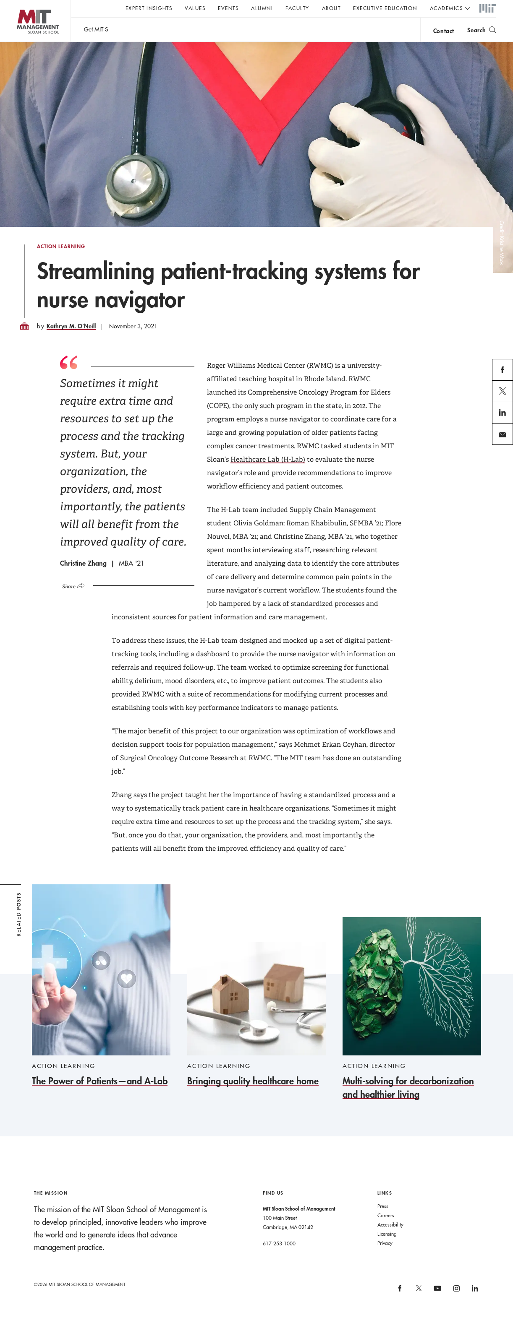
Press (382, 1222)
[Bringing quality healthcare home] (256, 1031)
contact (443, 31)
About (331, 8)
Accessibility (390, 1241)
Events (228, 8)
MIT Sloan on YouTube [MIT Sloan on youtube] (436, 1309)
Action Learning (61, 263)
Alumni (262, 8)
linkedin (502, 439)
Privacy (385, 1259)
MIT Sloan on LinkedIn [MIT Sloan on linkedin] (474, 1308)
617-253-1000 (279, 1260)
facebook (502, 396)
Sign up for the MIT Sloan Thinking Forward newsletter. (284, 30)
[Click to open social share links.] (76, 601)
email (500, 461)
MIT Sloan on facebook (400, 1308)
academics (446, 8)
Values (195, 8)
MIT (487, 9)
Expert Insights (149, 8)
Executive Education (385, 8)
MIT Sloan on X (418, 1308)
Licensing (387, 1250)
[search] (481, 30)
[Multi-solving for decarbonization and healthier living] (412, 1026)
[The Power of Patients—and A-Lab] (101, 1002)
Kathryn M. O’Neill (71, 343)
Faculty (297, 8)
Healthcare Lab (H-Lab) (267, 476)
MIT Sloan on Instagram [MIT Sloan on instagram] (456, 1308)
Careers (385, 1232)
